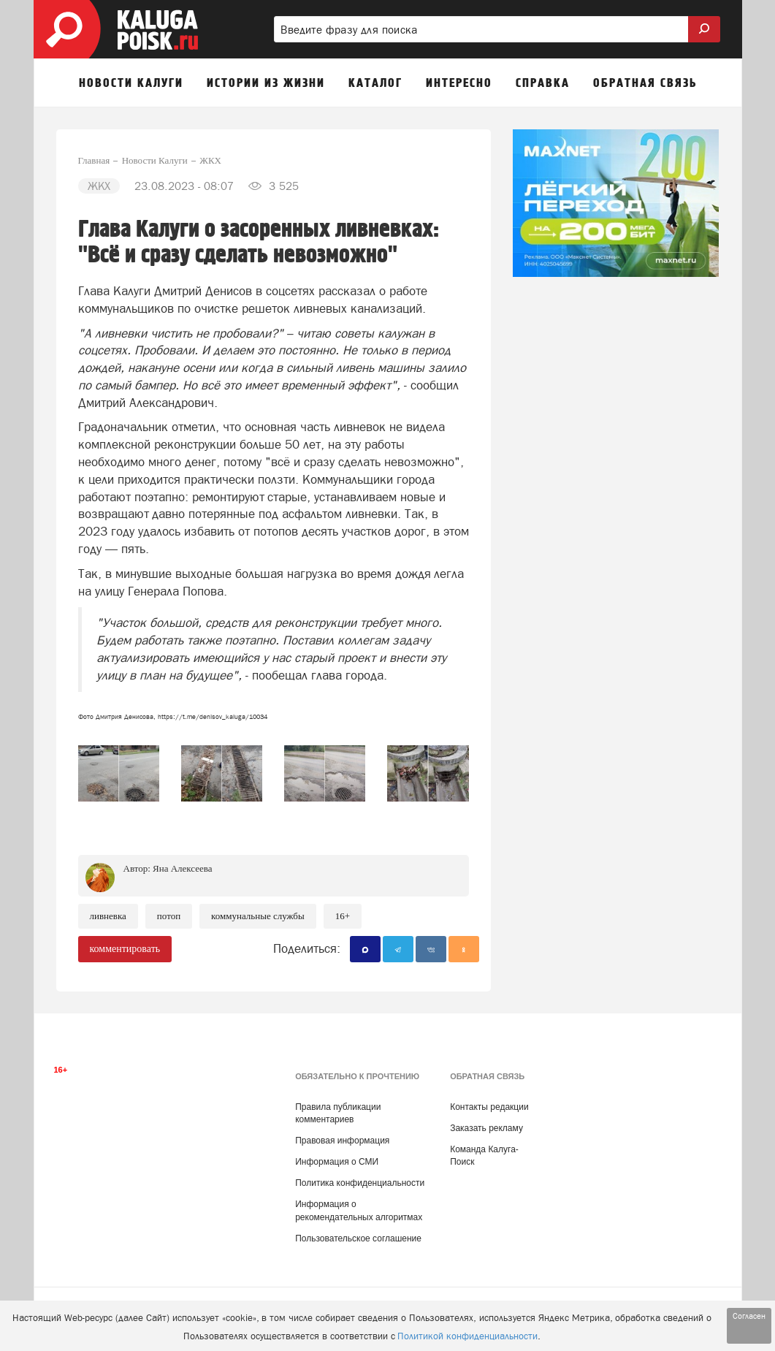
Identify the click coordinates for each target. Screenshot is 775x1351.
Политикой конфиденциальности (467, 1336)
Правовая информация (342, 1140)
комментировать (125, 948)
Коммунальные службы (258, 915)
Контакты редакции (489, 1107)
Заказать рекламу (486, 1128)
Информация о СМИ (336, 1162)
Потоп (168, 915)
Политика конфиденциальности (359, 1183)
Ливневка (108, 915)
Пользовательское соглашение (358, 1238)
